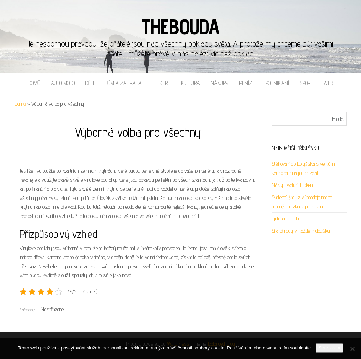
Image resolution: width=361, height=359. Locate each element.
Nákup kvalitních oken (292, 185)
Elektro (161, 83)
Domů (34, 83)
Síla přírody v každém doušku (301, 230)
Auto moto (63, 83)
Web (328, 83)
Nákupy (220, 83)
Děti (89, 83)
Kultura (190, 83)
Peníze (247, 83)
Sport (306, 83)
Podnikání (277, 83)
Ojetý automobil (286, 218)
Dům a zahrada (123, 83)
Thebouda (180, 26)
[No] (352, 348)
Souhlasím (329, 348)
